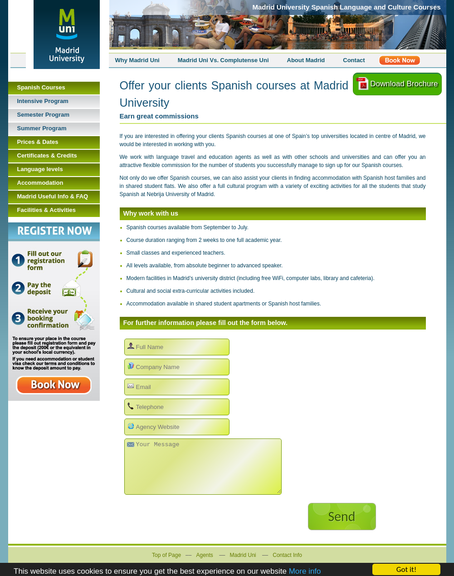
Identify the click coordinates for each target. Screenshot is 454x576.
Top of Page (166, 555)
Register (399, 60)
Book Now (54, 311)
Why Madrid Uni (137, 60)
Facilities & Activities (46, 210)
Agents (204, 555)
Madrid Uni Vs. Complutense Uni (223, 60)
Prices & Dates (38, 141)
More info (305, 571)
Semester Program (43, 114)
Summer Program (42, 128)
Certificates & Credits (47, 155)
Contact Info (287, 555)
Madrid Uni (243, 555)
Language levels (40, 169)
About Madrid (306, 60)
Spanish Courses (41, 87)
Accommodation (40, 182)
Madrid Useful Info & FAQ (52, 196)
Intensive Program (42, 101)
